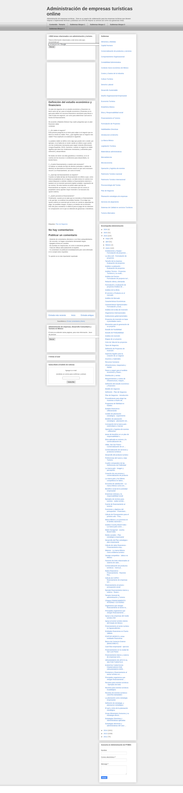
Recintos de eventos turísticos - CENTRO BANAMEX (116, 694)
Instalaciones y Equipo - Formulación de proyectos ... (116, 252)
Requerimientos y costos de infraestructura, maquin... (115, 380)
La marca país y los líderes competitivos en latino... (115, 480)
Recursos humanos (112, 362)
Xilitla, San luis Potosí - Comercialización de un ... (115, 446)
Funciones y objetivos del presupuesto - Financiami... (116, 510)
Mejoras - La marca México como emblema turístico (115, 551)
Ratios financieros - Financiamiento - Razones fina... (115, 573)
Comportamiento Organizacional (113, 57)
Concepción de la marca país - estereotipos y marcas (116, 425)
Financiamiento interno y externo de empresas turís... (117, 656)
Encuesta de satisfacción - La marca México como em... (116, 485)
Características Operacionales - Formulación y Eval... (116, 306)
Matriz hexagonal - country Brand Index (114, 531)
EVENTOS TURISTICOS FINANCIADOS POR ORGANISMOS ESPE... (114, 667)
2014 (106, 730)
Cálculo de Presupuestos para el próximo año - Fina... (117, 515)
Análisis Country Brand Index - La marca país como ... (116, 526)
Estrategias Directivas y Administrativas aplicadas (115, 719)
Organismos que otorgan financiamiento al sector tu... (116, 607)
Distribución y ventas (112, 375)
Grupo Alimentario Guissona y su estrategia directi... (117, 714)
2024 (106, 229)
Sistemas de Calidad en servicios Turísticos (117, 207)
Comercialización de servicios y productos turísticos (116, 451)
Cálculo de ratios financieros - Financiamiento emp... (116, 546)
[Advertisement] (7, 742)
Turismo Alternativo (108, 213)
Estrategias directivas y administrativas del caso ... (115, 725)
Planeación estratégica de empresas (114, 196)
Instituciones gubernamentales (116, 316)
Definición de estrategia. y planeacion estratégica (114, 704)
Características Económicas (115, 301)
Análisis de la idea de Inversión (116, 310)
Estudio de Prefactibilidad (114, 333)
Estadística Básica (107, 107)
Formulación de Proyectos (110, 124)
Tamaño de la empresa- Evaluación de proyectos (115, 262)
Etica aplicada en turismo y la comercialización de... (115, 440)
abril (107, 242)
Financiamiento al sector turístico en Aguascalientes (117, 627)
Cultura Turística (107, 79)
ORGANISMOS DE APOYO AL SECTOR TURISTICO (116, 661)
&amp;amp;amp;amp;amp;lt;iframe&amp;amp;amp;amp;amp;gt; (75, 52)
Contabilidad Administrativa (111, 62)
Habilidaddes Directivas (109, 129)
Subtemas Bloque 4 (56, 29)
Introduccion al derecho (109, 135)
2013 (106, 733)
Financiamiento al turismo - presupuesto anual (115, 586)
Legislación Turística (108, 146)
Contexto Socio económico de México (114, 68)
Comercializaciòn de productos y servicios (116, 51)
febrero (108, 245)
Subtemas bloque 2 (97, 24)
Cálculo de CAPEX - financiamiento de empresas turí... (116, 580)
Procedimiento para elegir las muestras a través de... (115, 399)
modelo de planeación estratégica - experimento (115, 415)
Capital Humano (107, 45)
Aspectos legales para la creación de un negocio (114, 355)
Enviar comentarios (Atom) (76, 321)
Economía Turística (108, 101)
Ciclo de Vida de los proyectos (116, 342)
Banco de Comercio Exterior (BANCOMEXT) (115, 642)
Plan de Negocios (62, 224)
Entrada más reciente (57, 315)
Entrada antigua (87, 315)
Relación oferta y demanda (115, 282)
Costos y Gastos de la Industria (112, 73)
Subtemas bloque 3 (117, 24)
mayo (108, 238)
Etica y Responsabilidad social (112, 112)
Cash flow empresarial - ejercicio (117, 647)
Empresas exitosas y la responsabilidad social (114, 495)
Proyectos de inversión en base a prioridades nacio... (116, 320)
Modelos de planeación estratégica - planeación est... (116, 420)
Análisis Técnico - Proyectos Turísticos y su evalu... (115, 272)
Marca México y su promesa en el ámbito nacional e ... (116, 521)
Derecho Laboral (107, 85)
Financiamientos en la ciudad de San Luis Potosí (117, 651)
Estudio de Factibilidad (113, 329)
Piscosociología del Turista (110, 185)
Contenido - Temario (57, 24)
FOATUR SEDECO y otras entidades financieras (114, 637)
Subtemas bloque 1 (77, 24)
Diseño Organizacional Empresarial (114, 96)
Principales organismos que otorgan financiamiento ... (115, 612)
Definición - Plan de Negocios (116, 392)
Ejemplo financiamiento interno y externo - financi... (117, 591)
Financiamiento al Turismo (110, 118)
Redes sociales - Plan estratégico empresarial (114, 536)
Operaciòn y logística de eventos (113, 168)
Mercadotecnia (106, 157)
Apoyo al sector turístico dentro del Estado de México (116, 622)
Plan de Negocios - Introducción (116, 395)
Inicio (73, 315)
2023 (106, 233)
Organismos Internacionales (115, 313)
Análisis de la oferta (112, 290)
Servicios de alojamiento (110, 202)
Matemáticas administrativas (111, 152)
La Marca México (107, 140)
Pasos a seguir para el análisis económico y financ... (116, 371)
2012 (106, 737)
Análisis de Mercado (112, 298)
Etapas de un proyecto (113, 339)
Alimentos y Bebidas (108, 42)
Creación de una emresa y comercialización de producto (116, 474)
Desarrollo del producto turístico (116, 455)
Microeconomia (106, 163)
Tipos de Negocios (112, 345)
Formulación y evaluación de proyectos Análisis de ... (115, 286)
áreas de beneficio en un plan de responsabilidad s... (117, 435)
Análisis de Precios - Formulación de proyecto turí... (117, 277)
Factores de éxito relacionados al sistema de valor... (117, 562)
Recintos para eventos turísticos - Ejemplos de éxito (116, 683)
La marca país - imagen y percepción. (114, 469)
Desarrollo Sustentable (109, 90)
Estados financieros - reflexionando (112, 410)
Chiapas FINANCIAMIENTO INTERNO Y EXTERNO (115, 601)
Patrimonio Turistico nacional (111, 174)
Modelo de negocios (112, 389)
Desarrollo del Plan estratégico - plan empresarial (116, 541)
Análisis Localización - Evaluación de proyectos (115, 267)
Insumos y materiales (113, 359)
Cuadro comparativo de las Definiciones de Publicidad (115, 464)
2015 (106, 236)
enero (108, 248)
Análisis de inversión (112, 336)
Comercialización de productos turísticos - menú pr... (116, 567)
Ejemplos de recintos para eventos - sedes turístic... (115, 500)
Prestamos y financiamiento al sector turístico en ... (116, 673)
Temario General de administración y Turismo (115, 596)
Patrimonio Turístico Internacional (113, 179)
